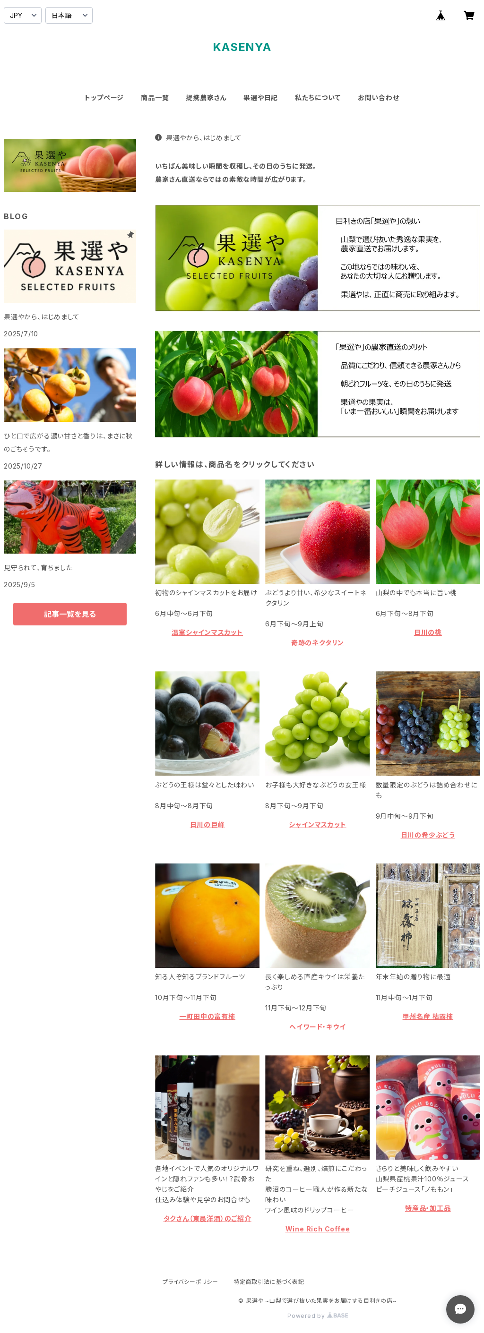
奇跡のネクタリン (317, 643)
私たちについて (318, 98)
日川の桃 (428, 632)
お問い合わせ (378, 98)
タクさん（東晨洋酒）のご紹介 (207, 1218)
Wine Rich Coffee (317, 1229)
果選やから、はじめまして (198, 138)
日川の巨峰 (207, 824)
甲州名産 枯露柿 (428, 1016)
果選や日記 (260, 98)
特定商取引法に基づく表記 (268, 1281)
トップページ (104, 98)
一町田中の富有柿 (207, 1016)
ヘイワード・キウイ (317, 1027)
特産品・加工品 (428, 1208)
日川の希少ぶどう (428, 835)
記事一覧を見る (70, 614)
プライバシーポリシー (190, 1281)
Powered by (317, 1315)
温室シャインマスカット (207, 632)
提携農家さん (206, 98)
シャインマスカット (317, 824)
